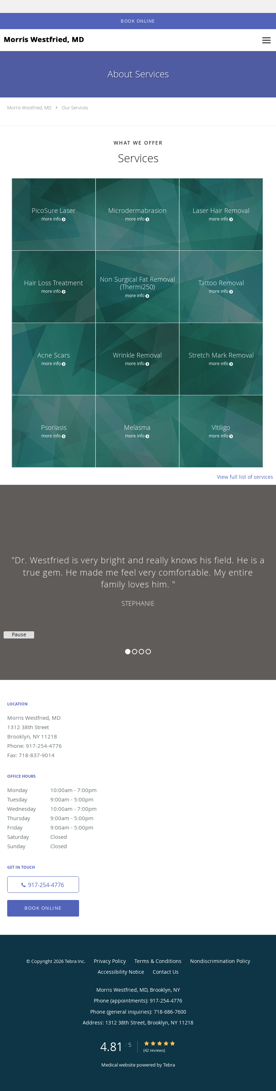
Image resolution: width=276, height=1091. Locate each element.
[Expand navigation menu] (266, 40)
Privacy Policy (110, 961)
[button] (138, 21)
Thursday (59, 818)
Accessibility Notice (121, 971)
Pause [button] (19, 634)
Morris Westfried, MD (29, 107)
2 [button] (135, 652)
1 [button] (128, 652)
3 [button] (141, 652)
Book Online (43, 908)
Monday (59, 790)
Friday (59, 827)
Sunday (59, 846)
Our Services (75, 107)
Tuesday (59, 799)
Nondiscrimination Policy (220, 961)
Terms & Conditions (157, 961)
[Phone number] (43, 884)
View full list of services (245, 476)
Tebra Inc (74, 961)
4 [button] (148, 652)
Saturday (59, 836)
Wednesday (59, 808)
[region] (138, 575)
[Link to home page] (57, 39)
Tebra (169, 1065)
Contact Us (166, 971)
